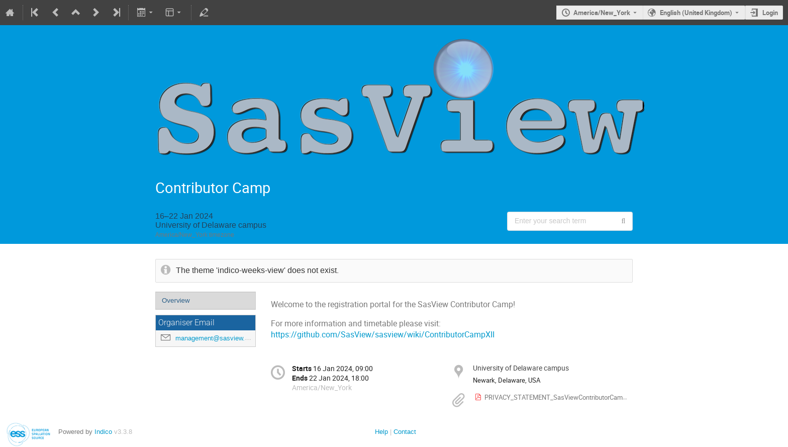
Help (381, 431)
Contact (404, 431)
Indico (103, 431)
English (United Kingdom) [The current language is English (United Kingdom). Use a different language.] (696, 12)
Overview (176, 300)
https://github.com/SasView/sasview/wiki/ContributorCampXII (383, 334)
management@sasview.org (214, 338)
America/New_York (601, 12)
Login (770, 12)
